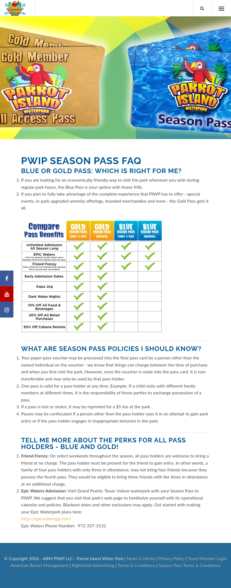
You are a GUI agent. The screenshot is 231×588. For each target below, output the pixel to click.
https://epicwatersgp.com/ (46, 518)
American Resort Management (39, 565)
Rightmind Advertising (93, 565)
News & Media (141, 558)
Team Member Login (207, 558)
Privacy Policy (171, 558)
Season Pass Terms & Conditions (189, 565)
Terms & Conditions (136, 565)
